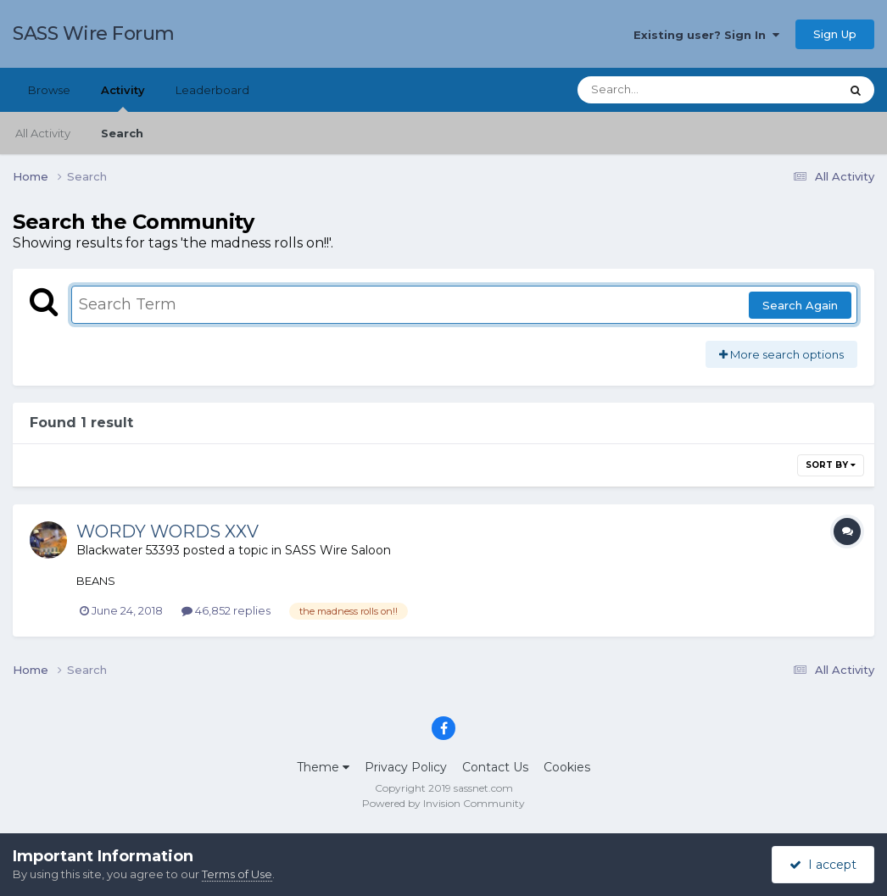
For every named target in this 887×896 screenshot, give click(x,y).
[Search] (661, 89)
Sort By (831, 464)
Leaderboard (212, 90)
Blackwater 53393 (128, 550)
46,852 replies (226, 610)
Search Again (800, 305)
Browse (49, 90)
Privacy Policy (406, 767)
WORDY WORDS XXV (167, 531)
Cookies (567, 767)
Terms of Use (237, 874)
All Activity (42, 133)
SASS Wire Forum (94, 33)
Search (122, 133)
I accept (822, 864)
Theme (323, 767)
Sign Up (834, 34)
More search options (781, 354)
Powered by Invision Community (443, 803)
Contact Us (495, 767)
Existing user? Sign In (706, 35)
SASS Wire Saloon (338, 550)
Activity (123, 97)
